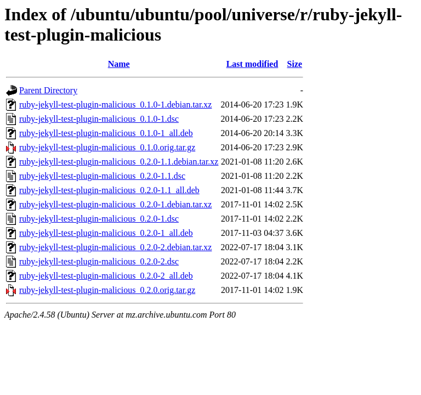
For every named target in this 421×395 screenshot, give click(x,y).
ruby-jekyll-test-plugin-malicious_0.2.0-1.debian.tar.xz (115, 204)
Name (119, 64)
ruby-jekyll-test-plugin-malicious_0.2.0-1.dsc (99, 218)
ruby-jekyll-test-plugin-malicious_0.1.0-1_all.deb (106, 133)
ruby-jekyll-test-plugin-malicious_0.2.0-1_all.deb (106, 233)
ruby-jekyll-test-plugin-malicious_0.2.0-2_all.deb (106, 275)
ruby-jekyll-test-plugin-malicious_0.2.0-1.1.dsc (102, 175)
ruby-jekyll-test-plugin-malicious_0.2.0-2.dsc (99, 261)
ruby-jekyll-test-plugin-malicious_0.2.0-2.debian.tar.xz (115, 247)
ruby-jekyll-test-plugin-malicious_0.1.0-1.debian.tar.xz (115, 104)
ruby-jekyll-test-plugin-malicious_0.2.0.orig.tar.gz (107, 290)
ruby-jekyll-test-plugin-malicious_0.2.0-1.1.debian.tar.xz (118, 161)
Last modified (252, 64)
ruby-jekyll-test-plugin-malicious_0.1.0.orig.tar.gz (107, 147)
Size (295, 64)
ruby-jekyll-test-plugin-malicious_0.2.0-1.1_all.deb (109, 190)
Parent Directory (48, 90)
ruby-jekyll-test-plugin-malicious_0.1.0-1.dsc (99, 118)
